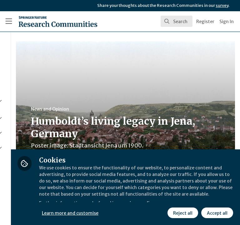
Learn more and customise (139, 198)
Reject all (126, 212)
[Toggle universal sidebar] (9, 21)
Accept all (161, 212)
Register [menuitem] (205, 21)
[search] (176, 21)
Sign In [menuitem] (226, 21)
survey (222, 5)
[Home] (44, 21)
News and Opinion (119, 109)
